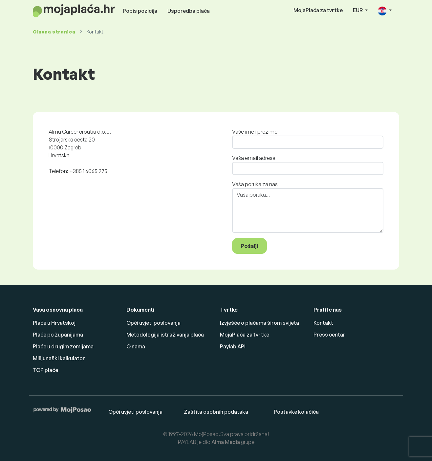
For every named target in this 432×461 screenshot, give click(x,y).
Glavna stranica (54, 31)
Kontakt (323, 322)
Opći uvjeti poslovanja (153, 322)
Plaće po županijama (58, 334)
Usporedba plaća (188, 11)
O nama (135, 346)
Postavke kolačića (296, 411)
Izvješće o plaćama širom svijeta (259, 322)
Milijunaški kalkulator (59, 358)
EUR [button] (358, 10)
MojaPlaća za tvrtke (318, 10)
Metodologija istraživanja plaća (165, 334)
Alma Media (225, 442)
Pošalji (249, 246)
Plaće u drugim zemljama (63, 346)
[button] (384, 11)
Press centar (329, 334)
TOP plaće (45, 370)
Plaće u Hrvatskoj (54, 322)
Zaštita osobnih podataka (216, 411)
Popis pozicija (140, 11)
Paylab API (233, 346)
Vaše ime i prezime (254, 131)
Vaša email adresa (253, 158)
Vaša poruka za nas (255, 184)
